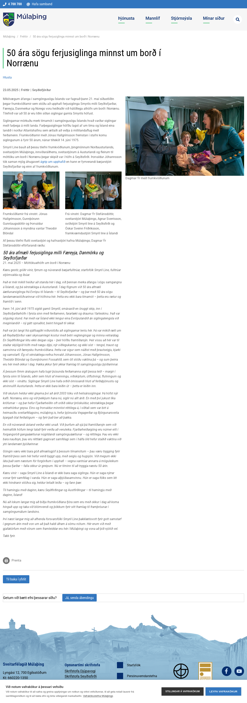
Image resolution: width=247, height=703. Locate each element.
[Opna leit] (237, 19)
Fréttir (24, 36)
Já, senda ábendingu (79, 598)
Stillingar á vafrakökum (182, 691)
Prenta (16, 560)
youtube (239, 671)
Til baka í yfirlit (16, 579)
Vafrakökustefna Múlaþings (98, 695)
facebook (227, 671)
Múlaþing (9, 36)
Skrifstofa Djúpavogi (80, 671)
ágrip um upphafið (52, 162)
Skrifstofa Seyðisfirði (81, 676)
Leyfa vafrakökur (223, 691)
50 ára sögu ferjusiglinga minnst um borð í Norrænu (66, 36)
